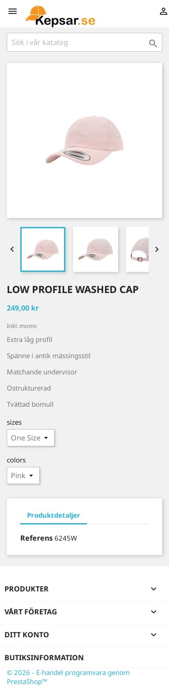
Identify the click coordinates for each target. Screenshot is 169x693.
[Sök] (84, 42)
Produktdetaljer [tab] (53, 515)
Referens (36, 537)
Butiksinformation (44, 657)
